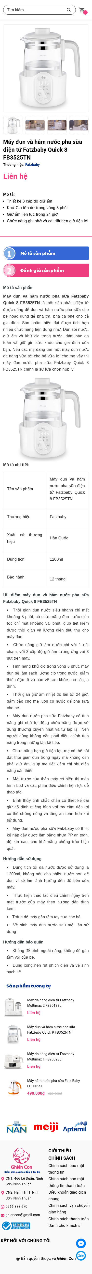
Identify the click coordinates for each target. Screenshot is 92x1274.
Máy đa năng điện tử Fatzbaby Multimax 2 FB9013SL (50, 1002)
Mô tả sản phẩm (37, 253)
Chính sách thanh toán (69, 1219)
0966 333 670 (16, 1207)
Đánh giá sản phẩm (42, 270)
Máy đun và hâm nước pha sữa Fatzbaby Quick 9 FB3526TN (51, 1029)
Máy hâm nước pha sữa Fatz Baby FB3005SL (53, 1083)
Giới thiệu (60, 1150)
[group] (46, 68)
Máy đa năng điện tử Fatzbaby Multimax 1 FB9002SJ (50, 1056)
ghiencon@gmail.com (23, 1215)
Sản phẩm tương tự (28, 986)
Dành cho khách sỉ (65, 1225)
